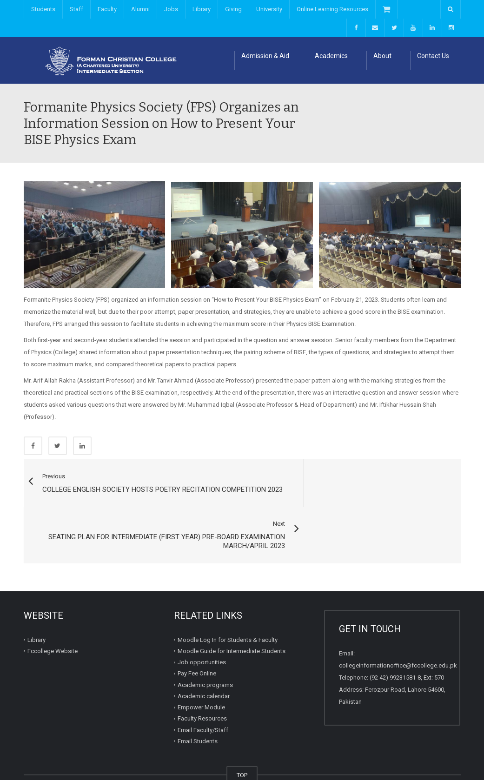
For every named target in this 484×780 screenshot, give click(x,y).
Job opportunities (202, 615)
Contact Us (433, 55)
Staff (76, 9)
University (269, 9)
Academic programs (205, 638)
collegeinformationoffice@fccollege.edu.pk (398, 618)
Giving (233, 9)
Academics (331, 55)
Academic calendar (204, 649)
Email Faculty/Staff (203, 683)
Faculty (107, 9)
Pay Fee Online (197, 626)
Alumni (140, 9)
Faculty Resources (202, 671)
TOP (242, 728)
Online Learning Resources (332, 9)
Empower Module (201, 660)
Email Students (198, 694)
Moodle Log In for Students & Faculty (228, 592)
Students (43, 9)
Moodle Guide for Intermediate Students (231, 604)
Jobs (171, 9)
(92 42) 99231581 (393, 630)
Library (201, 9)
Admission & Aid (265, 55)
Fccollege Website (52, 604)
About (382, 55)
